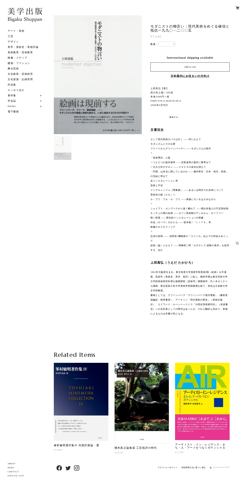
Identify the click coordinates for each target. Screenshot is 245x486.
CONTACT (13, 471)
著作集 (12, 95)
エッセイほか (16, 90)
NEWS (11, 467)
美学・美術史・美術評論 (23, 47)
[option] (98, 74)
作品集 (12, 84)
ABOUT (12, 463)
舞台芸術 (13, 68)
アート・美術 (16, 31)
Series (12, 106)
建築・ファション (19, 63)
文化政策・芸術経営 (20, 74)
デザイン (13, 41)
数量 (153, 44)
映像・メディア (17, 57)
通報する (173, 117)
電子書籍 (13, 111)
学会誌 (12, 101)
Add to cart (190, 67)
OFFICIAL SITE (16, 475)
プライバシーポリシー (168, 467)
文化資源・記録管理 (20, 79)
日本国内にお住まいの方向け (190, 76)
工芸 (10, 36)
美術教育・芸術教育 (20, 52)
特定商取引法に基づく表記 (194, 467)
